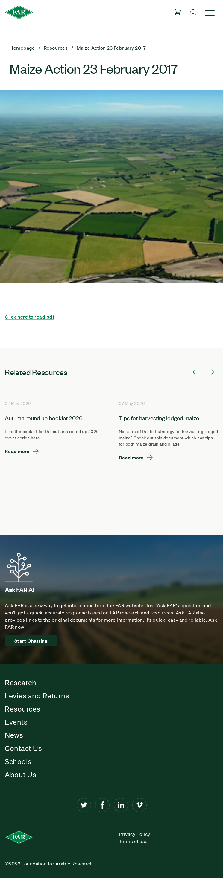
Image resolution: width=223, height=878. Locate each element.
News (14, 735)
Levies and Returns (37, 696)
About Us (20, 774)
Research (20, 682)
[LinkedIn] (121, 805)
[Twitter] (84, 805)
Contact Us (23, 748)
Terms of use (133, 841)
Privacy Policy (134, 834)
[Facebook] (102, 805)
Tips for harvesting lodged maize (159, 417)
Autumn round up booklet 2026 (44, 417)
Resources (22, 709)
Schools (18, 761)
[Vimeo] (139, 805)
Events (16, 722)
